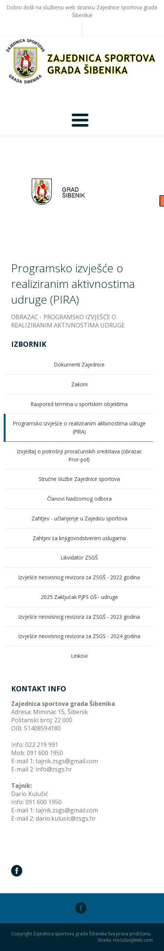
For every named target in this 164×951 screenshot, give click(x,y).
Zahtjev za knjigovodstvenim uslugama (79, 538)
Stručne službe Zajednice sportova (79, 478)
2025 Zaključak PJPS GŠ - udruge (79, 596)
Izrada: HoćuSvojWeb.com (125, 940)
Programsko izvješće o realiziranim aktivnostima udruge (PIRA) (79, 427)
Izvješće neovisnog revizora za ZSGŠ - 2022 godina (79, 577)
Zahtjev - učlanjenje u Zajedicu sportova (79, 518)
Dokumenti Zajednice (79, 364)
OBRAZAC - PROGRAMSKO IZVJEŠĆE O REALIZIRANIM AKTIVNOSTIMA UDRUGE (68, 321)
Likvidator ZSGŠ (79, 557)
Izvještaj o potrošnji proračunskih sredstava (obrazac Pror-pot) (79, 455)
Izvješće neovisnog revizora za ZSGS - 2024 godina (79, 636)
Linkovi (79, 655)
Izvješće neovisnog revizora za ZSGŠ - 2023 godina (79, 616)
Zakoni (79, 384)
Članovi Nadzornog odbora (79, 498)
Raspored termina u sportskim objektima (79, 404)
